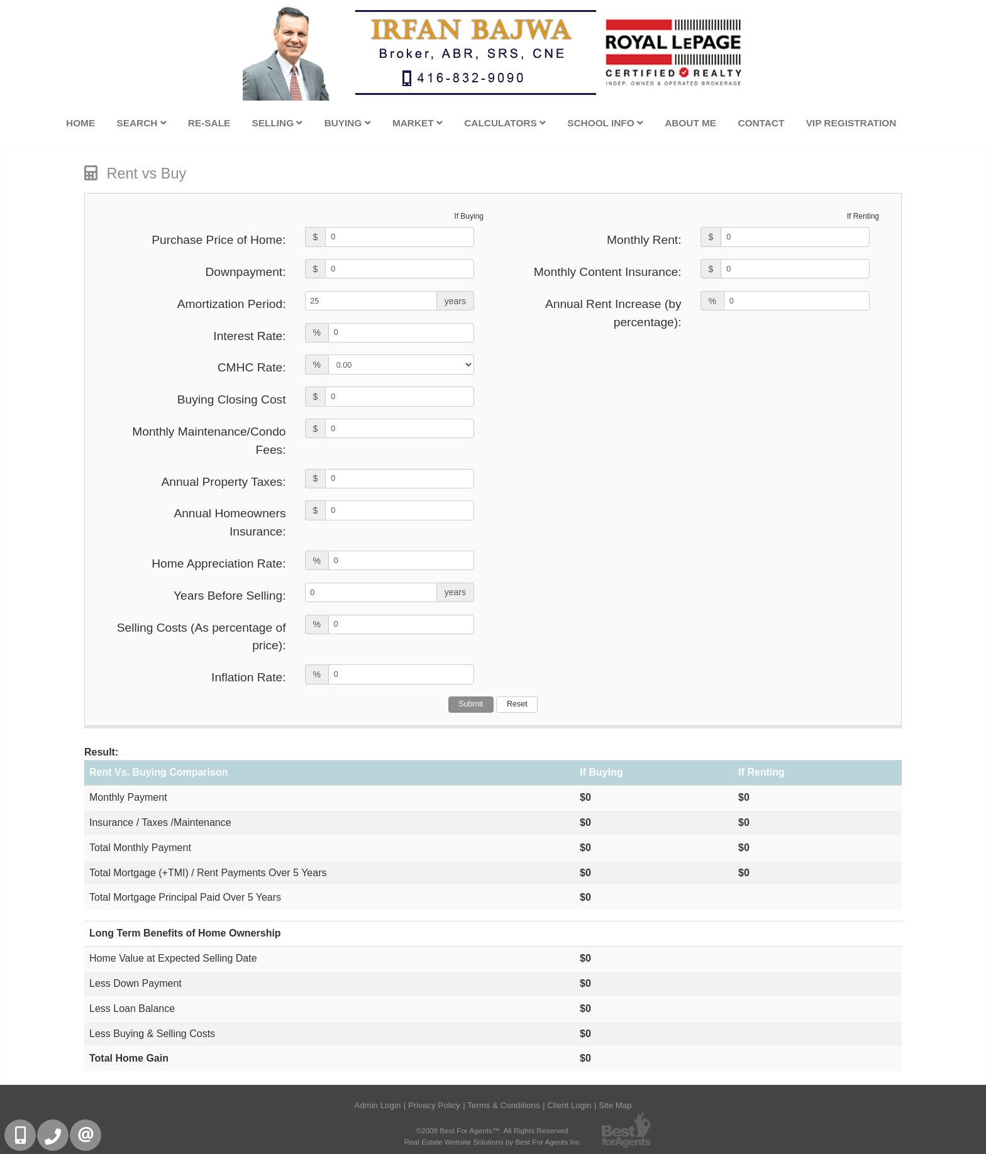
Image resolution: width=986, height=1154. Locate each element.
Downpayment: (246, 271)
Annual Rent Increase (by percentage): (613, 313)
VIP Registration (851, 123)
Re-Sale (209, 123)
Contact (761, 123)
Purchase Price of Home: (218, 239)
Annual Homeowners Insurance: (229, 522)
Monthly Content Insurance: (608, 271)
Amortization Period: (231, 303)
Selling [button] (277, 123)
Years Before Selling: (230, 595)
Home (80, 123)
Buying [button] (347, 123)
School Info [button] (605, 123)
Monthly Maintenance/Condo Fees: (208, 440)
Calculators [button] (505, 123)
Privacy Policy (434, 1105)
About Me (690, 123)
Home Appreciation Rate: (218, 563)
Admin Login (377, 1105)
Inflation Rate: (248, 677)
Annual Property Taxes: (223, 481)
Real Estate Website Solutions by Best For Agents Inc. (493, 1142)
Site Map (615, 1105)
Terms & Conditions (503, 1105)
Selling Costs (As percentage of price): (201, 636)
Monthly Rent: (644, 239)
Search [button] (141, 123)
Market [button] (417, 123)
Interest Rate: (249, 336)
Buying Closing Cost (231, 399)
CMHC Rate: (252, 367)
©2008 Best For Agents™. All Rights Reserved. (493, 1130)
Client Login (569, 1105)
